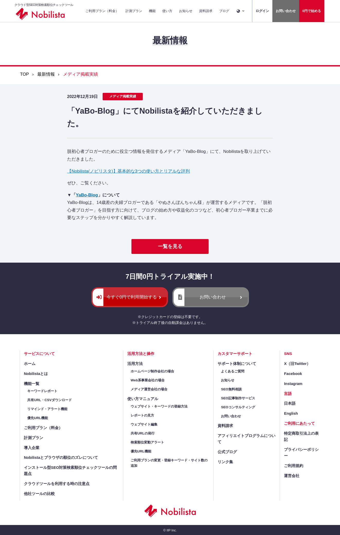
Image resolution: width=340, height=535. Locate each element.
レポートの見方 (142, 415)
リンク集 (225, 462)
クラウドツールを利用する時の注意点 (57, 483)
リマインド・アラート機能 (47, 409)
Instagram (293, 383)
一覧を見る (170, 246)
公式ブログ (227, 452)
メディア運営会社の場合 (149, 389)
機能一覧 (31, 383)
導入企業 (31, 447)
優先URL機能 (37, 418)
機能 (152, 11)
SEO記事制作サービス (238, 398)
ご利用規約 (293, 465)
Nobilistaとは (36, 373)
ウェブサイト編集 (144, 424)
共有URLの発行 (143, 433)
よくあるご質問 (232, 371)
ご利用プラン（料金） (102, 11)
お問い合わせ (286, 11)
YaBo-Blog (87, 195)
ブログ (224, 11)
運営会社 (291, 475)
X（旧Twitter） (297, 363)
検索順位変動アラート (147, 442)
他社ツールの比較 (39, 493)
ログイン (262, 11)
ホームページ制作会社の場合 (152, 371)
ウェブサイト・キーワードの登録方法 (159, 406)
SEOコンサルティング (238, 407)
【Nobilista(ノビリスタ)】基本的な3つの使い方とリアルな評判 (128, 171)
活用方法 (135, 363)
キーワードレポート (42, 391)
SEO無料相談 (231, 389)
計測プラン (134, 11)
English (291, 413)
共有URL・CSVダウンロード (49, 400)
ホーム (29, 363)
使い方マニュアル (142, 399)
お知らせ (185, 11)
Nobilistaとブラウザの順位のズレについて (61, 457)
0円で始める (311, 11)
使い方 (167, 11)
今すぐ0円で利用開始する (131, 297)
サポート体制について (237, 363)
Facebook (293, 373)
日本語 (290, 403)
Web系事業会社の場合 (148, 380)
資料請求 (205, 11)
